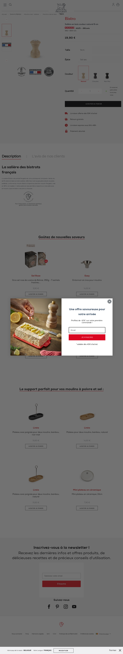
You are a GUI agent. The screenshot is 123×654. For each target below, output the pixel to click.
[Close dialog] (109, 301)
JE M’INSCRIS (87, 337)
